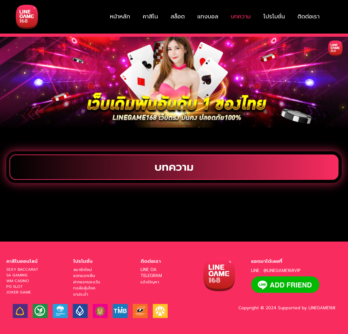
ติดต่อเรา (308, 16)
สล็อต (178, 16)
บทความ (241, 16)
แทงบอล (207, 16)
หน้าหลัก (120, 16)
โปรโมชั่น (274, 16)
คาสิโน (150, 16)
